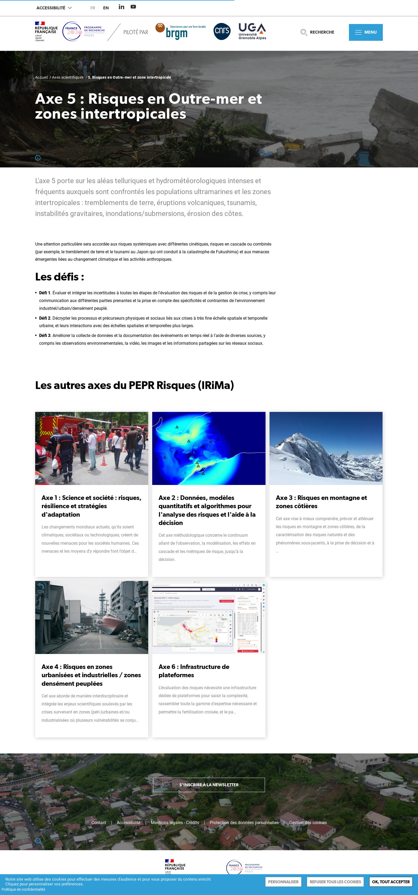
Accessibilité (54, 7)
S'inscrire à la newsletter (209, 784)
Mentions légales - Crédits (175, 823)
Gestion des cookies (308, 823)
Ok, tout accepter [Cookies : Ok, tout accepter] (391, 882)
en (106, 7)
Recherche (317, 32)
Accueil (41, 77)
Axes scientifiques (68, 77)
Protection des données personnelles (244, 823)
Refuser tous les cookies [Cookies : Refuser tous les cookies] (335, 882)
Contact (98, 823)
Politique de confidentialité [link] (23, 889)
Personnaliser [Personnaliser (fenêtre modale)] (283, 882)
